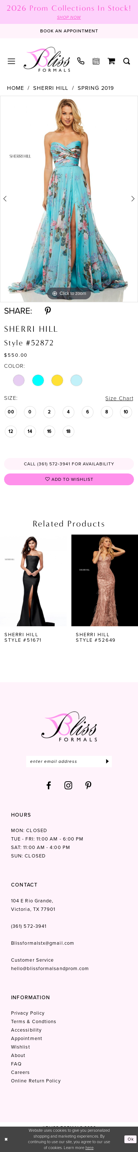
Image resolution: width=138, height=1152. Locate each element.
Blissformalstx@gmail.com (42, 943)
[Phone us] (81, 61)
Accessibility (26, 1029)
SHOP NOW (69, 17)
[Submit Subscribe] (107, 761)
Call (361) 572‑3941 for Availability (69, 464)
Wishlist (20, 1046)
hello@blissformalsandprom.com (50, 968)
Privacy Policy (28, 1013)
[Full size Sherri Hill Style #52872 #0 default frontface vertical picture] (69, 199)
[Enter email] (69, 761)
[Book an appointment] (69, 31)
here (89, 1148)
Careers (20, 1072)
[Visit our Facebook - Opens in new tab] (49, 785)
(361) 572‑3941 (28, 926)
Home (15, 88)
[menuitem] (12, 61)
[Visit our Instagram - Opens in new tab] (68, 785)
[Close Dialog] (6, 1139)
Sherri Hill (50, 88)
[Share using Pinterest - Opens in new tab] (48, 311)
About (18, 1055)
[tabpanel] (69, 199)
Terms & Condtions (33, 1021)
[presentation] (33, 580)
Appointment (26, 1038)
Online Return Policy (36, 1080)
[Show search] (126, 61)
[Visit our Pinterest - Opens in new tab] (88, 785)
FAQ (16, 1063)
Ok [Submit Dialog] (131, 1139)
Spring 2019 (96, 88)
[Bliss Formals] (47, 59)
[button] (12, 61)
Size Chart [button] (119, 398)
